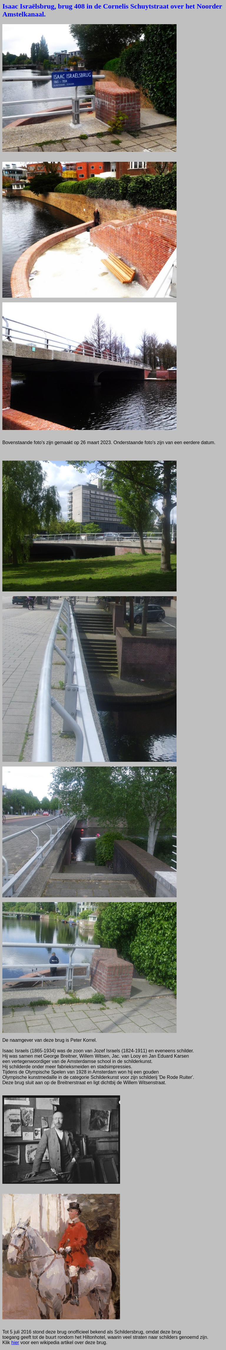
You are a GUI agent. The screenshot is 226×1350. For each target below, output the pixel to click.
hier (15, 1342)
